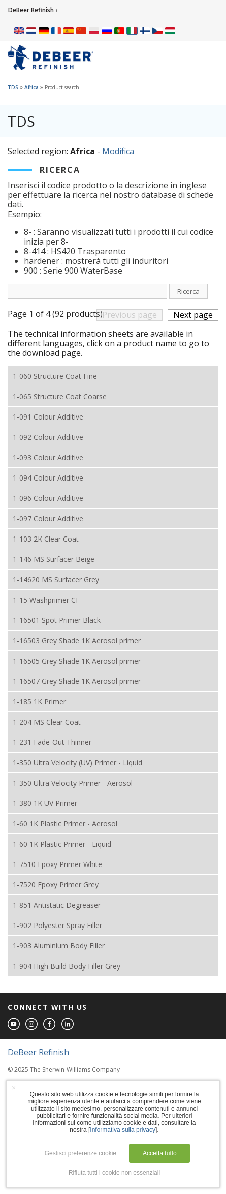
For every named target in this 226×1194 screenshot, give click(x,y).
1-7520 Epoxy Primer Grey (56, 884)
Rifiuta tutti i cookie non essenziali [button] (114, 1172)
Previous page (129, 314)
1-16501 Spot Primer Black (57, 620)
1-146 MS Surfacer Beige (53, 559)
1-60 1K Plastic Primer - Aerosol (65, 823)
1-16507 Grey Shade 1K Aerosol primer (77, 681)
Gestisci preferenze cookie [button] (80, 1153)
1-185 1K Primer (39, 701)
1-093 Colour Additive (48, 457)
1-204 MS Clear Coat (47, 722)
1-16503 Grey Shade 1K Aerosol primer (77, 640)
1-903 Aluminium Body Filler (59, 945)
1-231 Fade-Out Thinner (52, 742)
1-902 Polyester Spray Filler (57, 925)
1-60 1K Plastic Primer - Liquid (62, 844)
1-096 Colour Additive (48, 498)
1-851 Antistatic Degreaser (57, 905)
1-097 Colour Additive (48, 518)
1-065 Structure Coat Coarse (60, 396)
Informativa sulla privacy (122, 1129)
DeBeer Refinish (38, 1052)
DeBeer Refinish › (32, 10)
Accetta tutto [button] (160, 1153)
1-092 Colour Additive (48, 437)
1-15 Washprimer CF (46, 600)
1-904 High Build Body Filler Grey (66, 966)
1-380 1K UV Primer (45, 803)
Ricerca (188, 291)
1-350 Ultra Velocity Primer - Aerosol (73, 783)
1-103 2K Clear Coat (46, 539)
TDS (13, 87)
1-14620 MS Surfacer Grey (56, 579)
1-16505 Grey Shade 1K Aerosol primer (77, 661)
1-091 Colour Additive (48, 417)
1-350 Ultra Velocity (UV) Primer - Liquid (77, 762)
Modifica (118, 151)
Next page (193, 314)
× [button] (14, 1088)
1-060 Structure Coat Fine (55, 376)
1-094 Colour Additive (48, 478)
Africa (31, 87)
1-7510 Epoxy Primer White (57, 864)
